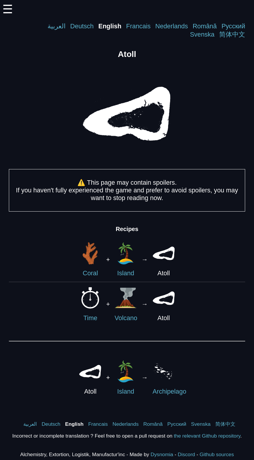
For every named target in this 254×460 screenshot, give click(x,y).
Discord (186, 454)
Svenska (202, 34)
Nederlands (171, 26)
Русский (233, 26)
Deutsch (82, 26)
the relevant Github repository (207, 436)
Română (205, 26)
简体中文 (232, 34)
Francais (138, 26)
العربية (57, 26)
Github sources (217, 454)
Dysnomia (162, 454)
